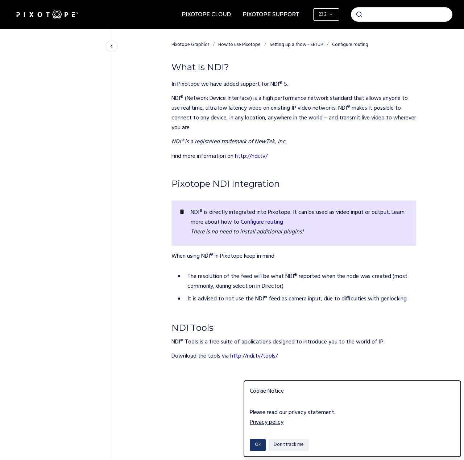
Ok (258, 444)
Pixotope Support (271, 14)
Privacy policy (266, 422)
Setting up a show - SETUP (296, 44)
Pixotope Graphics (190, 44)
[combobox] (401, 14)
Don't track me (289, 444)
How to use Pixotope (239, 44)
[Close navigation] (111, 46)
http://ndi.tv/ (251, 156)
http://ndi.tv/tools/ (254, 356)
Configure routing (350, 44)
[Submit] (359, 14)
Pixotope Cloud (206, 14)
